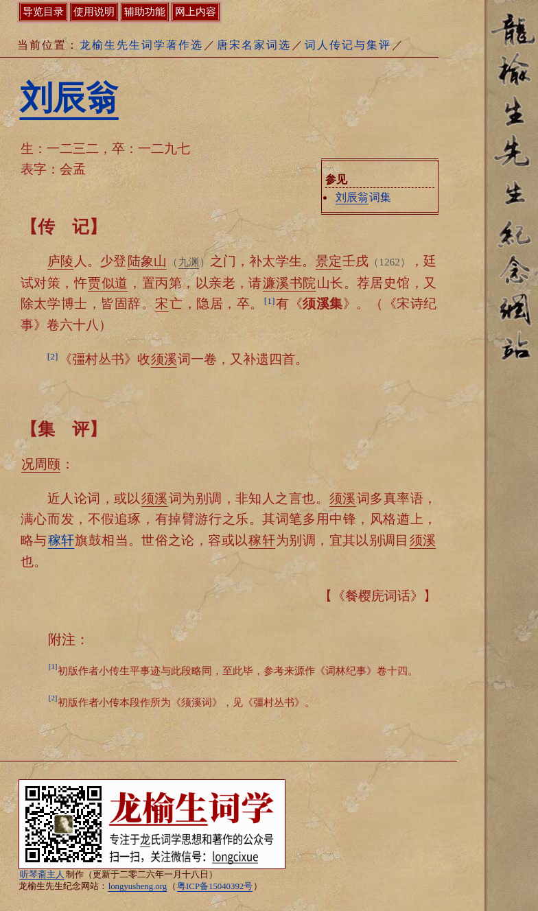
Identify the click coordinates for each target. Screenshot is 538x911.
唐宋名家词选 (254, 45)
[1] (269, 301)
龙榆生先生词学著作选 (141, 45)
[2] (52, 356)
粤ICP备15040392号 (215, 886)
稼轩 (61, 540)
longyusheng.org (137, 886)
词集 (363, 197)
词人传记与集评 (348, 45)
